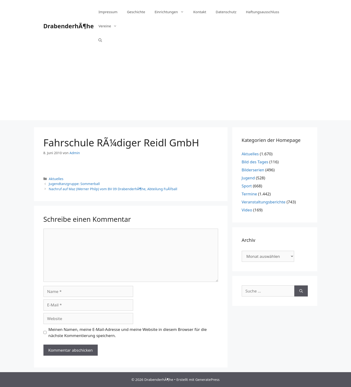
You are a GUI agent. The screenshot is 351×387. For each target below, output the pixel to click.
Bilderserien (253, 170)
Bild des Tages (255, 162)
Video (247, 210)
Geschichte (136, 11)
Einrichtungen (172, 12)
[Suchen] (301, 291)
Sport (247, 186)
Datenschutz (226, 11)
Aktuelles (56, 179)
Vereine (110, 26)
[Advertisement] (175, 87)
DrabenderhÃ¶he (68, 26)
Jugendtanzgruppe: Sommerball (74, 183)
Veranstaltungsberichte (264, 202)
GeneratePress (207, 379)
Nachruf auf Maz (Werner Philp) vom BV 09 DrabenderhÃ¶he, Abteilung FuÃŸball (113, 189)
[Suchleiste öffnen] (100, 40)
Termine (249, 194)
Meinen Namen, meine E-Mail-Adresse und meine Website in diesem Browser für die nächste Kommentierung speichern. (127, 332)
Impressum (107, 11)
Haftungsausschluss (262, 11)
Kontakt (199, 11)
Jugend (248, 178)
